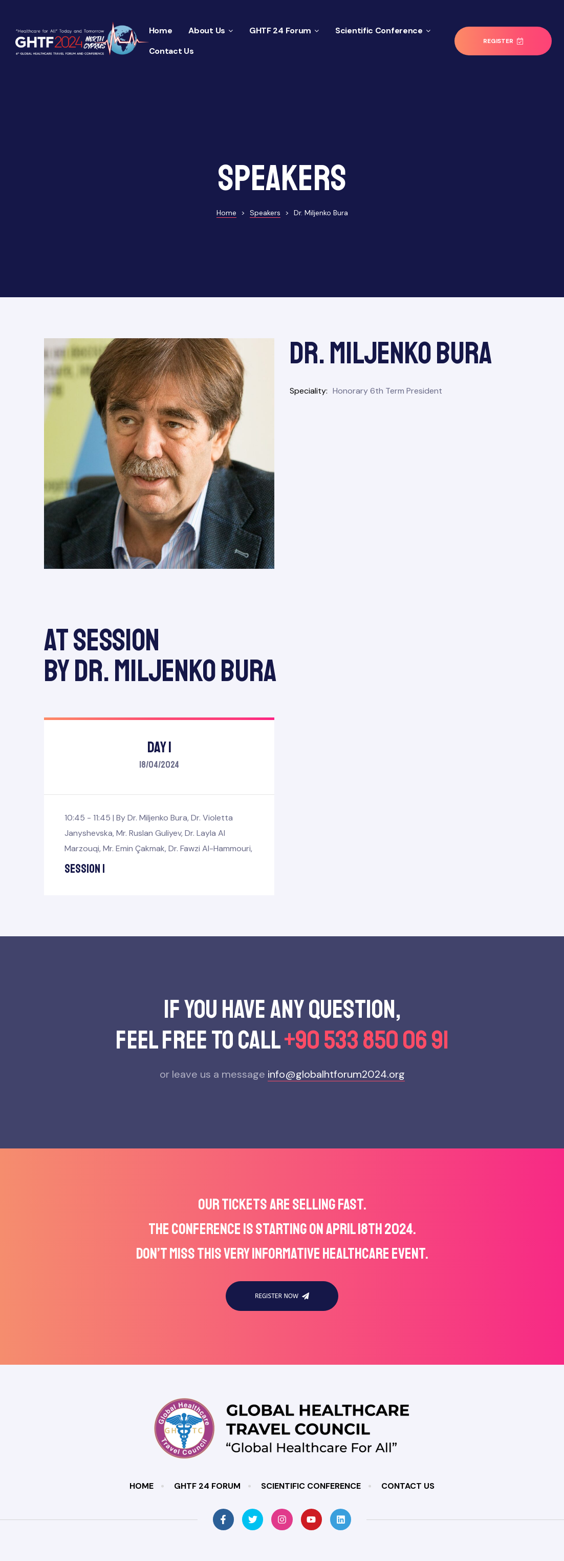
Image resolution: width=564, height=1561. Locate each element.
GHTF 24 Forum (284, 30)
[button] (503, 41)
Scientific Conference (382, 30)
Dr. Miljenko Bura (157, 776)
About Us (210, 30)
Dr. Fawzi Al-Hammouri (209, 807)
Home (160, 30)
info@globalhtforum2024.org (336, 1033)
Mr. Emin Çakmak (134, 807)
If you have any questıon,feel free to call (282, 982)
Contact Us (171, 51)
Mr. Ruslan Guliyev (148, 792)
